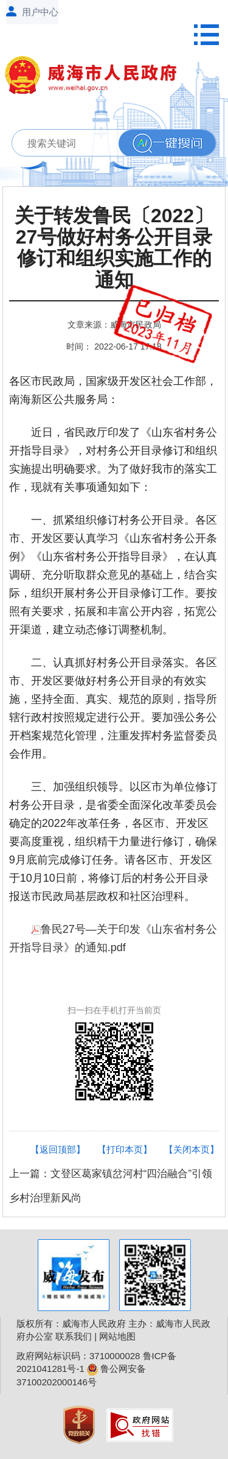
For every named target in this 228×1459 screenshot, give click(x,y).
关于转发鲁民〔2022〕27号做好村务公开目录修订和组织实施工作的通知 (114, 248)
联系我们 (73, 1336)
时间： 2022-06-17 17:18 (113, 346)
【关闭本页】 (191, 1149)
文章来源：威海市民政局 (114, 324)
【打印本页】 (124, 1149)
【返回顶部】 (57, 1149)
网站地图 (117, 1336)
